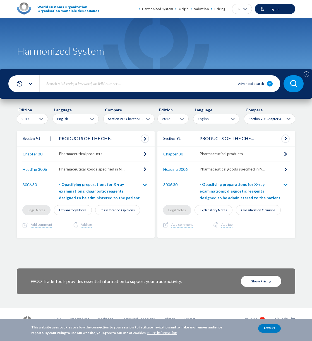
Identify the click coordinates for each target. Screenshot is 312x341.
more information (162, 332)
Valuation (201, 9)
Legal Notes (36, 210)
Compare (113, 109)
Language (63, 109)
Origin (183, 9)
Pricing (219, 9)
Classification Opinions (117, 210)
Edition (25, 109)
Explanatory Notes (73, 210)
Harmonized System (157, 9)
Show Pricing (261, 281)
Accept (269, 328)
